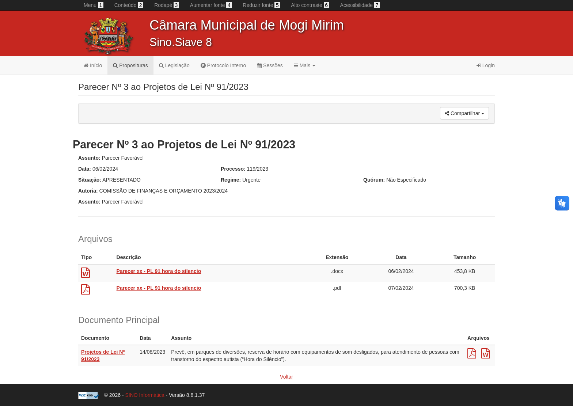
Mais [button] (304, 65)
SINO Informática (144, 395)
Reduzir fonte (261, 5)
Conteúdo (128, 5)
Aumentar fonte (211, 5)
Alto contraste (310, 5)
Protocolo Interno (223, 65)
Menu (93, 5)
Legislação (174, 65)
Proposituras (130, 65)
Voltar (286, 377)
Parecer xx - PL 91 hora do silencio (159, 271)
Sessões (270, 65)
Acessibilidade (360, 5)
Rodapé (166, 5)
